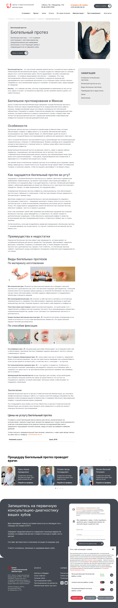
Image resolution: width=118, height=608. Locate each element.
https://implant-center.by (91, 560)
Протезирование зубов (42, 581)
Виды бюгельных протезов (91, 87)
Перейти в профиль (25, 483)
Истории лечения (63, 13)
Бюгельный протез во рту (90, 83)
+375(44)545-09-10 (35, 435)
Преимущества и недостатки (92, 91)
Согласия (78, 511)
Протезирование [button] (93, 13)
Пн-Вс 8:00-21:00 (47, 7)
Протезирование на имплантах (45, 583)
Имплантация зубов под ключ (45, 585)
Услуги (51, 13)
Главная (11, 19)
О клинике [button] (26, 13)
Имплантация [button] (78, 13)
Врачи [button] (35, 13)
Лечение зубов (39, 578)
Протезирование (29, 19)
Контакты (107, 13)
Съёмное (40, 19)
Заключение (85, 98)
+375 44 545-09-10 (78, 7)
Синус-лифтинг (39, 576)
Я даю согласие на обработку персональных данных (90, 539)
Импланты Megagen (41, 573)
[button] (56, 488)
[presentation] (105, 459)
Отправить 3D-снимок (79, 5)
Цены (44, 13)
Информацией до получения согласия (86, 509)
